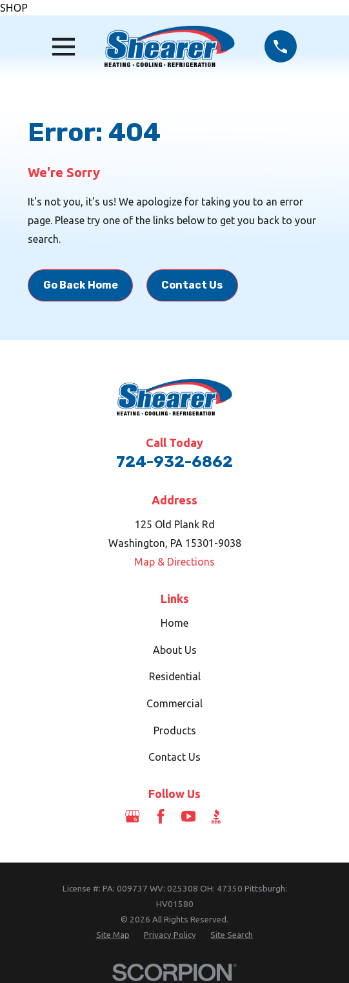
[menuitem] (113, 935)
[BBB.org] (216, 816)
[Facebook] (161, 816)
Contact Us (192, 285)
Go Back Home (80, 285)
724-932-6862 (174, 462)
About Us (175, 650)
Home (174, 623)
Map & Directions (174, 562)
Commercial (174, 703)
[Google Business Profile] (132, 816)
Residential (175, 676)
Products (175, 730)
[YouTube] (188, 816)
